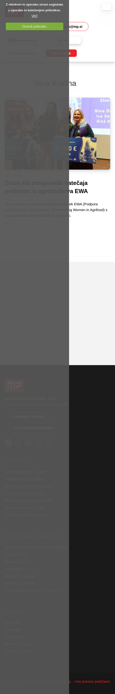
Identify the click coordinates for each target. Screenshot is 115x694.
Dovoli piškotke (34, 26)
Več (35, 16)
